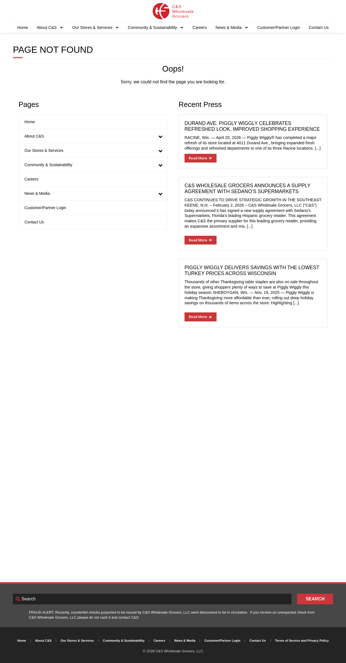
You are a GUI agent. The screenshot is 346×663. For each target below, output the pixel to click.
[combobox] (152, 599)
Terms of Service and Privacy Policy (302, 640)
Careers (199, 27)
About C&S (50, 27)
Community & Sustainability (156, 27)
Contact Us (319, 27)
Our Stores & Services (95, 27)
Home (22, 27)
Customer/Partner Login (278, 27)
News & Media (232, 27)
